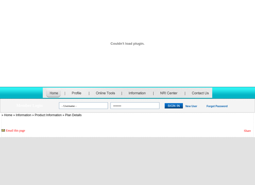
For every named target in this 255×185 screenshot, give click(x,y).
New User (191, 106)
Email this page (15, 130)
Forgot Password (217, 106)
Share (247, 131)
